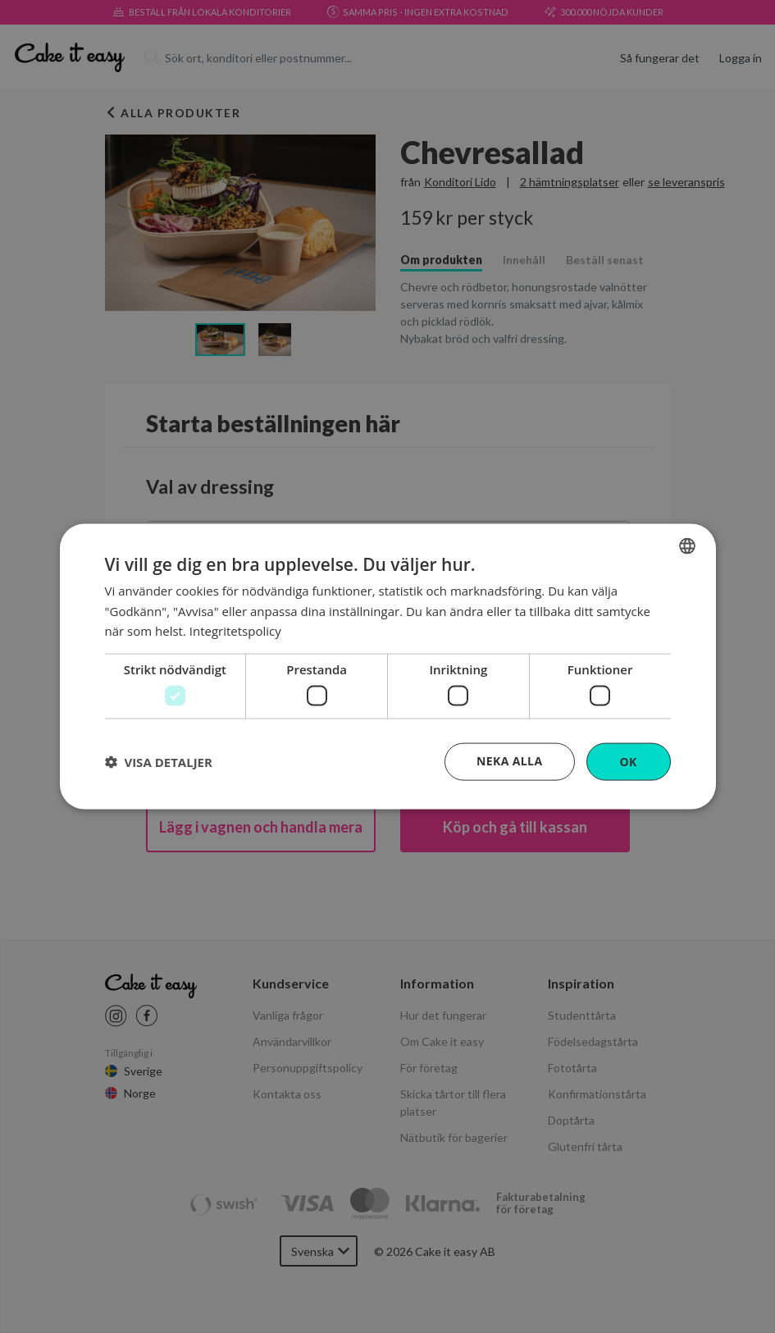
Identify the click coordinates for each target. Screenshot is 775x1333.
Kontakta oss (287, 1094)
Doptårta (571, 1120)
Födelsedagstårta (593, 1041)
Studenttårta (582, 1015)
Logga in (740, 58)
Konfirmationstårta (597, 1094)
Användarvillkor (292, 1041)
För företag (429, 1068)
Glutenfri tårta (585, 1146)
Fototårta (572, 1068)
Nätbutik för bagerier (454, 1137)
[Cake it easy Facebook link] (146, 1015)
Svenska (312, 1251)
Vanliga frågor (288, 1015)
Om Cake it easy (442, 1041)
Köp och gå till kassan (515, 827)
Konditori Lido (460, 182)
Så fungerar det (660, 58)
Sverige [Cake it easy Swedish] (143, 1071)
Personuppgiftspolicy (307, 1068)
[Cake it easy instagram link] (116, 1015)
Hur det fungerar (443, 1015)
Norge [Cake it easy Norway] (140, 1093)
